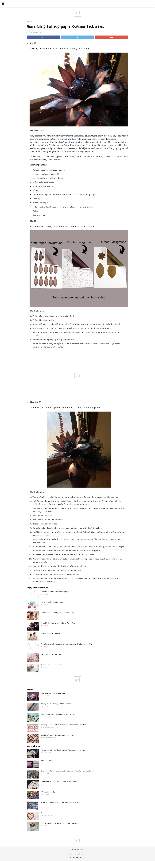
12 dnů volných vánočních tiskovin (54, 665)
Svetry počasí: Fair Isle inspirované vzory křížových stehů (64, 725)
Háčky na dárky (47, 760)
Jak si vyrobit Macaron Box (52, 602)
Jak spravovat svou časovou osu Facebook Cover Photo (64, 750)
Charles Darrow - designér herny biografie (58, 714)
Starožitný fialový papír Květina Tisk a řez (58, 623)
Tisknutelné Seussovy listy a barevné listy (57, 612)
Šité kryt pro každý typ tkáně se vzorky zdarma (60, 802)
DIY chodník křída (48, 792)
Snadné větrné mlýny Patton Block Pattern (58, 735)
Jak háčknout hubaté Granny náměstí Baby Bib (60, 823)
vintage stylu (75, 139)
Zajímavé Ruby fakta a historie (53, 693)
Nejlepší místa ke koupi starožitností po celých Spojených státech (67, 771)
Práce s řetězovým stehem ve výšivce (56, 813)
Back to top (77, 850)
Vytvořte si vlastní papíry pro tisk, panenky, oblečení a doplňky (66, 644)
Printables (30, 21)
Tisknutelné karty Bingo (50, 633)
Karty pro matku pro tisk (51, 654)
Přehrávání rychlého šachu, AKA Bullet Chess (59, 781)
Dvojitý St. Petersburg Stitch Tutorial (56, 704)
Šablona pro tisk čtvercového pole (55, 591)
